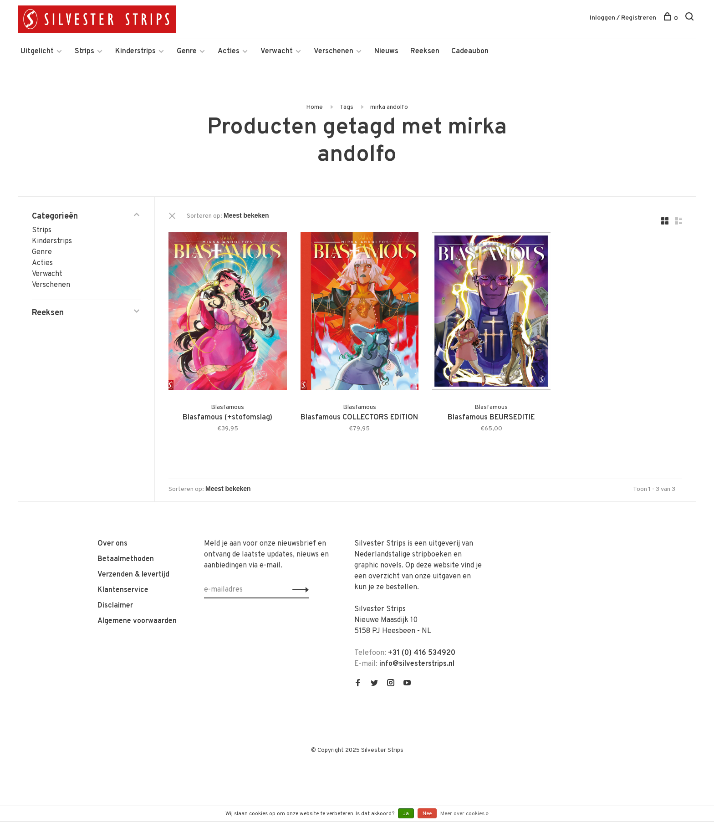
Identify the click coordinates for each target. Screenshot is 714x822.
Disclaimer (115, 605)
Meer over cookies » (464, 813)
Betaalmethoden (125, 559)
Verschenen (333, 51)
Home (314, 107)
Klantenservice (122, 590)
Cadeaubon (470, 51)
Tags (346, 107)
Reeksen (424, 51)
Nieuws (386, 51)
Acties (229, 51)
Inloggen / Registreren (623, 18)
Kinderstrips (135, 51)
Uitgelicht (37, 51)
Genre (187, 51)
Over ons (112, 543)
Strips (84, 51)
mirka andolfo (389, 107)
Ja (406, 813)
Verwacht (276, 51)
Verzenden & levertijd (133, 574)
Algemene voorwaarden (137, 621)
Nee (427, 813)
